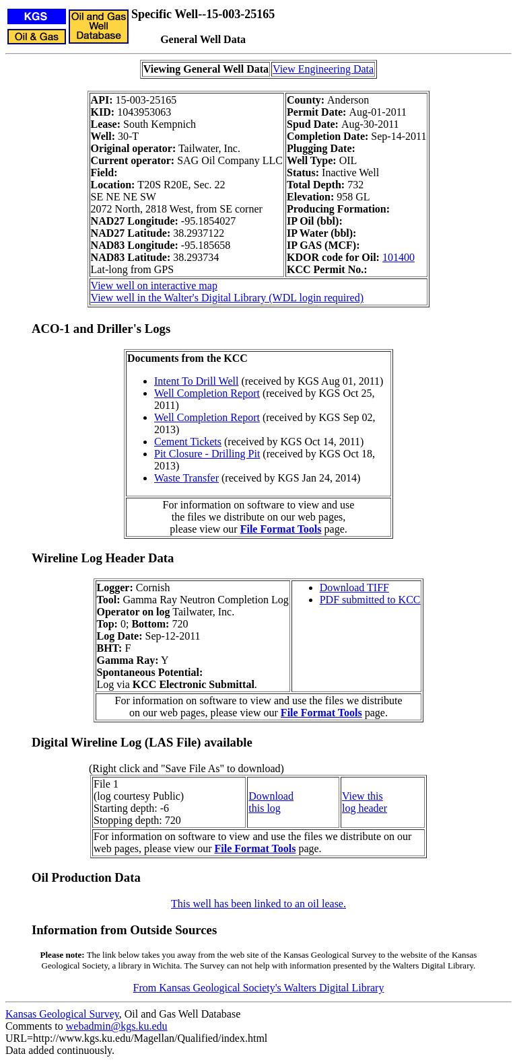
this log (264, 808)
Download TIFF (354, 587)
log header (364, 808)
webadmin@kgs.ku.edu (117, 1026)
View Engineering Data (323, 69)
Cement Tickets (187, 441)
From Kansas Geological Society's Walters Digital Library (258, 987)
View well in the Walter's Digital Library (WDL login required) (227, 297)
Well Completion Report (207, 393)
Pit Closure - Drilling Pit (207, 453)
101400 (398, 257)
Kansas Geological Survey (62, 1014)
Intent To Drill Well (196, 381)
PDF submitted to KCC (370, 599)
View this (362, 796)
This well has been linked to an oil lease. (258, 903)
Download (271, 796)
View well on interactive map (154, 285)
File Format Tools (281, 529)
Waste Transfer (186, 478)
